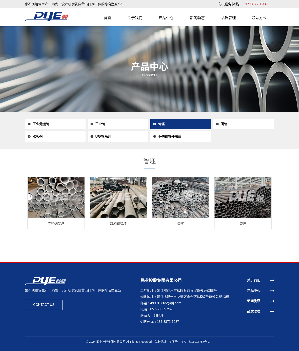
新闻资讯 (260, 301)
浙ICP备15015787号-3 (195, 341)
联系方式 (259, 18)
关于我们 (134, 18)
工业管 (100, 124)
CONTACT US (44, 304)
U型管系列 (103, 136)
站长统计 (161, 341)
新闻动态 (197, 18)
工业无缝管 (41, 124)
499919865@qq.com (165, 303)
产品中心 (166, 18)
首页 (107, 18)
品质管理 (228, 18)
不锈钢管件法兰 (169, 136)
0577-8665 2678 (162, 309)
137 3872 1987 (168, 321)
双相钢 (38, 136)
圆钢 (224, 124)
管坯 (161, 124)
